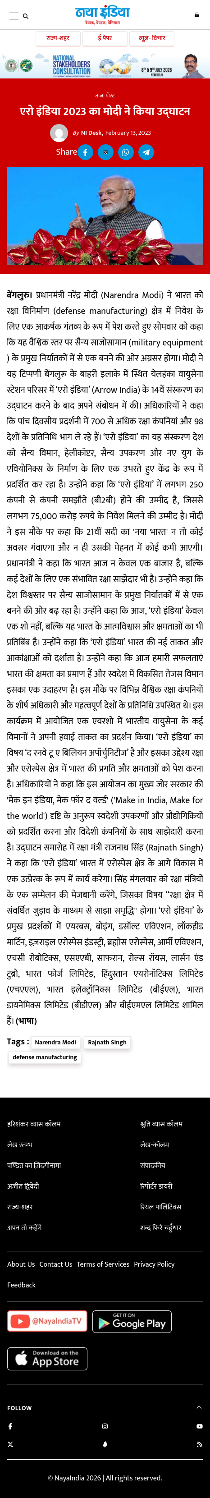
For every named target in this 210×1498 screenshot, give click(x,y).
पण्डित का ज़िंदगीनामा (34, 1166)
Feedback (21, 1285)
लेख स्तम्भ (19, 1145)
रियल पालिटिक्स (160, 1207)
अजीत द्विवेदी (23, 1187)
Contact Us (55, 1265)
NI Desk (87, 133)
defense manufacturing (45, 1057)
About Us (21, 1265)
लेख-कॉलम (154, 1145)
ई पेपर (105, 38)
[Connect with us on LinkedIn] (105, 1445)
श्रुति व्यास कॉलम (161, 1124)
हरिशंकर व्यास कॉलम (34, 1124)
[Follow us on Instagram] (105, 1427)
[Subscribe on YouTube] (199, 1427)
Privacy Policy (154, 1265)
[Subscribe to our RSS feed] (199, 1445)
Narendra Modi (55, 1042)
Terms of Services (103, 1265)
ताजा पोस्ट (105, 95)
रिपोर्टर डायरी (156, 1187)
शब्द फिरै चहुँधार (161, 1228)
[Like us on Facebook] (10, 1427)
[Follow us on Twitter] (10, 1445)
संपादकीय (152, 1166)
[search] (25, 16)
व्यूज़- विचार (152, 38)
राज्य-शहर (57, 38)
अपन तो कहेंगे (24, 1228)
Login (197, 15)
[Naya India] (102, 23)
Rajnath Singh (107, 1042)
